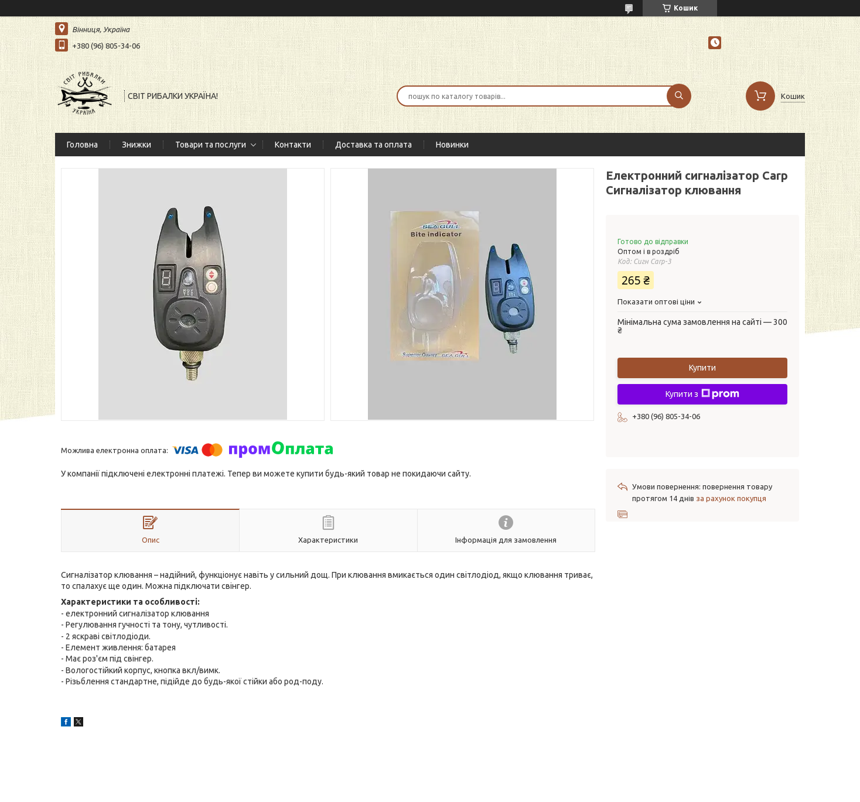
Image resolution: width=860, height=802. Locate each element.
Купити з (702, 394)
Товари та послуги (210, 144)
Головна (82, 144)
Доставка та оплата (373, 144)
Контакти (293, 144)
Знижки (136, 144)
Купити (702, 367)
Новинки (452, 144)
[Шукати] (679, 96)
